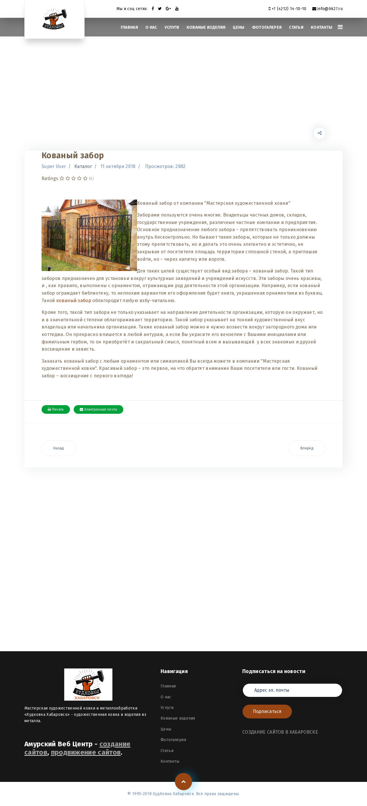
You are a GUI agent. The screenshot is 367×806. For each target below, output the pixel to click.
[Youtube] (177, 8)
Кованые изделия (206, 27)
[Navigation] (340, 27)
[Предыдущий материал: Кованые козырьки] (59, 448)
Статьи (296, 27)
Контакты (322, 27)
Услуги (172, 27)
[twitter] (160, 8)
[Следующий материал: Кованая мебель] (307, 448)
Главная (129, 27)
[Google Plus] (168, 8)
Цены (238, 27)
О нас (151, 27)
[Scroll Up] (183, 781)
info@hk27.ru (330, 8)
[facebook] (153, 8)
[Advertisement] (183, 87)
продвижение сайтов (86, 752)
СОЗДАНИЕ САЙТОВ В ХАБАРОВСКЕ (280, 732)
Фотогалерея (267, 27)
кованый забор (73, 300)
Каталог (83, 166)
